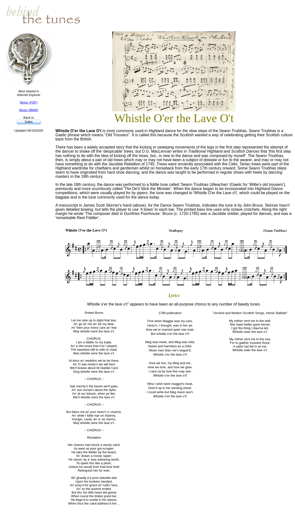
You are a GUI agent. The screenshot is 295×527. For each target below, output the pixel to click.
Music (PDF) (28, 102)
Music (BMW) (28, 110)
